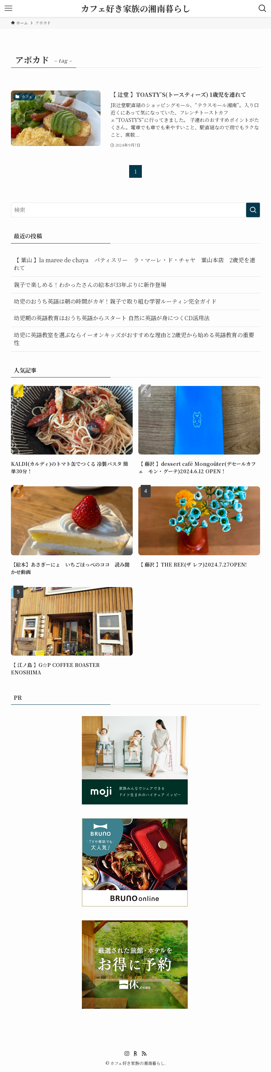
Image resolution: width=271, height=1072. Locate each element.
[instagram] (127, 1053)
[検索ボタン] (262, 8)
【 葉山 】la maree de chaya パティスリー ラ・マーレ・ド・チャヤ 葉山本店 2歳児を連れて (134, 264)
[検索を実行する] (253, 210)
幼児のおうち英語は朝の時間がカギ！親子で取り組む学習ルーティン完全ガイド (115, 301)
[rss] (144, 1053)
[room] (135, 1053)
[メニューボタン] (8, 8)
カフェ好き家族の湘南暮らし (136, 8)
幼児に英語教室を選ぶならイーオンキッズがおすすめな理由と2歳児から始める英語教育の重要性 (134, 339)
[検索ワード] (135, 210)
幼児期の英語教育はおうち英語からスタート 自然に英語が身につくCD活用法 (112, 318)
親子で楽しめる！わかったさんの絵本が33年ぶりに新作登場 (90, 285)
